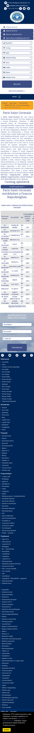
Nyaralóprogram (7, 511)
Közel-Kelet (5, 389)
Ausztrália (5, 362)
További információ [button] (9, 725)
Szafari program (7, 670)
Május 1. (4, 448)
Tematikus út (6, 521)
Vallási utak (5, 692)
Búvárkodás (5, 551)
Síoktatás (5, 665)
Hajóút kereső (11, 31)
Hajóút (4, 493)
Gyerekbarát (6, 576)
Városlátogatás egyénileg (10, 697)
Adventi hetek (6, 436)
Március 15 (5, 634)
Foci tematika (6, 571)
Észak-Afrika (6, 377)
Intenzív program (7, 604)
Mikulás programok (8, 641)
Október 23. (5, 460)
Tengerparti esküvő (8, 523)
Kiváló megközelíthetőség (10, 614)
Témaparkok (6, 675)
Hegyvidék (5, 589)
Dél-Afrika (5, 369)
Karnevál (5, 443)
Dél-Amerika (6, 372)
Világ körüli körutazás (9, 401)
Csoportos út (6, 559)
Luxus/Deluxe (6, 624)
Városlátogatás (6, 528)
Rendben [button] (6, 730)
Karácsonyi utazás (8, 441)
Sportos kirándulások (9, 518)
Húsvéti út (5, 597)
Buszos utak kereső (13, 34)
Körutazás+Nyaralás (8, 508)
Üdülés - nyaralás (7, 533)
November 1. (6, 458)
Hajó (3, 417)
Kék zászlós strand (8, 611)
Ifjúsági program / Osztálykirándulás (13, 496)
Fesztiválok (5, 486)
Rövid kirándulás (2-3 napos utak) (12, 661)
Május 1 (4, 631)
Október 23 (5, 651)
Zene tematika (6, 707)
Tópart (4, 685)
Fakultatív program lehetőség (11, 564)
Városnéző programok (9, 530)
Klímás (4, 616)
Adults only (4, 711)
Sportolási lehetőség (8, 668)
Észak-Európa (6, 381)
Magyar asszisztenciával (9, 626)
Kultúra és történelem (9, 503)
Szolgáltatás (5, 427)
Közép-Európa (6, 394)
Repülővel (5, 425)
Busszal (4, 407)
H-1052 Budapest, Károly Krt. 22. (17, 2)
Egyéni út (5, 481)
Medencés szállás (7, 636)
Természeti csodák (8, 525)
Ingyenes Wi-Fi (7, 602)
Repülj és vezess (7, 658)
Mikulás (4, 453)
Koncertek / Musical (8, 501)
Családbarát (6, 554)
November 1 (6, 646)
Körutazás (5, 506)
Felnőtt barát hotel (8, 566)
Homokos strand (7, 592)
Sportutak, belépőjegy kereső (17, 38)
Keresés (17, 84)
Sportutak (13, 103)
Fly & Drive (5, 415)
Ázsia (3, 364)
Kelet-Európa (6, 386)
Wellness (5, 705)
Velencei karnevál (7, 700)
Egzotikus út (6, 484)
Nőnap (4, 455)
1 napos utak (6, 476)
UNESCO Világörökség (9, 688)
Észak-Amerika (6, 379)
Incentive (13, 711)
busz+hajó (5, 410)
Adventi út (5, 539)
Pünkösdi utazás (7, 463)
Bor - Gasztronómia (8, 549)
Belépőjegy (5, 479)
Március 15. (5, 450)
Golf (3, 573)
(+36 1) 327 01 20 (11, 8)
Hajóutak (5, 384)
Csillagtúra (5, 556)
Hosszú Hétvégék (7, 594)
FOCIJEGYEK (23, 103)
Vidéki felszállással (8, 702)
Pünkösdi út (6, 656)
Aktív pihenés (6, 541)
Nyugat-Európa (7, 399)
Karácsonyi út (6, 607)
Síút (3, 513)
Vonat (4, 429)
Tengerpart (5, 678)
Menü (17, 97)
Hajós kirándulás (7, 581)
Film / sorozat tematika (9, 568)
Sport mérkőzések (7, 516)
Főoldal (4, 103)
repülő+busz (6, 420)
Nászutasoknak (7, 643)
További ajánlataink (16, 187)
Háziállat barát (6, 583)
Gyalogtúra (5, 491)
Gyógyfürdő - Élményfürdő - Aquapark (14, 578)
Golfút (4, 489)
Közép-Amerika (7, 391)
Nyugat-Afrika (6, 396)
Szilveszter (5, 465)
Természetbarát (7, 680)
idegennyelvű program (9, 599)
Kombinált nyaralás (8, 498)
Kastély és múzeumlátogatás (11, 609)
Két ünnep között (7, 446)
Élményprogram (7, 561)
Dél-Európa (5, 374)
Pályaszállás (6, 653)
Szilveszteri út (6, 673)
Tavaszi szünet (6, 468)
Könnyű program (7, 621)
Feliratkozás (17, 347)
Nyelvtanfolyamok (7, 648)
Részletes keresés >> (17, 91)
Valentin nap (6, 470)
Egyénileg (5, 412)
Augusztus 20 (6, 544)
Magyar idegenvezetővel (9, 629)
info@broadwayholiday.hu (17, 5)
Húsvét (4, 438)
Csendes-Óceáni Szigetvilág (10, 367)
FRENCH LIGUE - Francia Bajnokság (16, 105)
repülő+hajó (6, 422)
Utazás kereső (11, 27)
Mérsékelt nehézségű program (11, 639)
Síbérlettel (5, 663)
